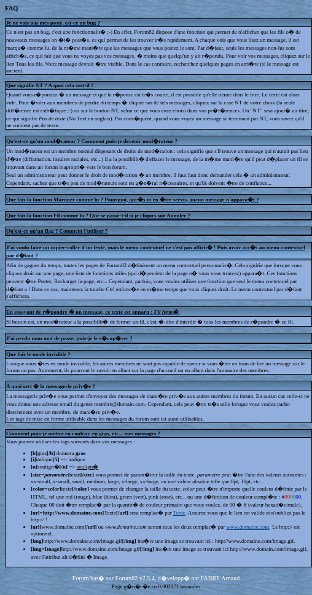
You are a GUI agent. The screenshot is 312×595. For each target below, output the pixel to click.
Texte (179, 513)
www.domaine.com (247, 527)
